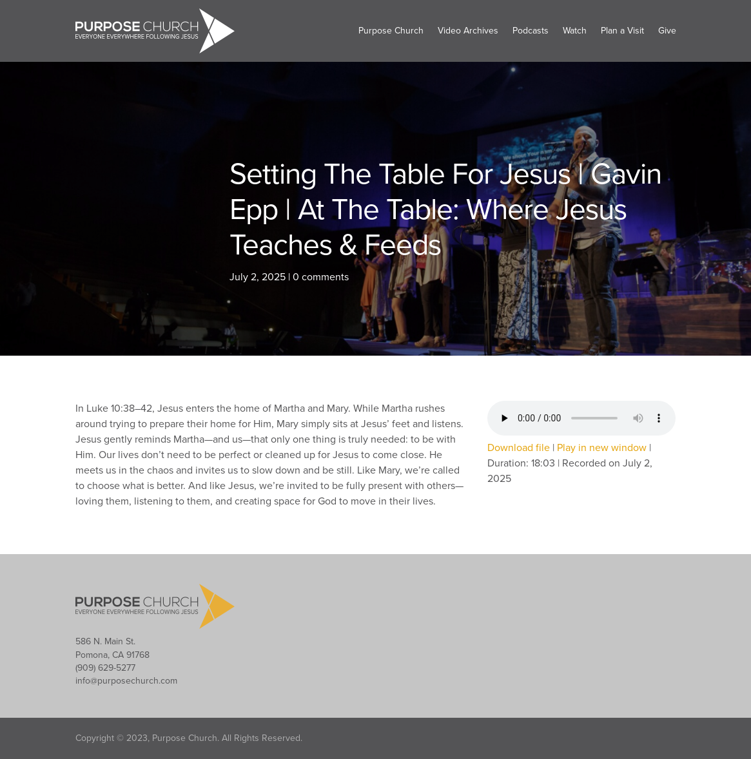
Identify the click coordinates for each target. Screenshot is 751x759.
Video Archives (468, 30)
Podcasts (530, 30)
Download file (518, 447)
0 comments (321, 277)
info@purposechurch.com (126, 680)
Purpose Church (391, 30)
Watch (575, 30)
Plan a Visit (622, 30)
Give (667, 30)
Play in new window (602, 447)
